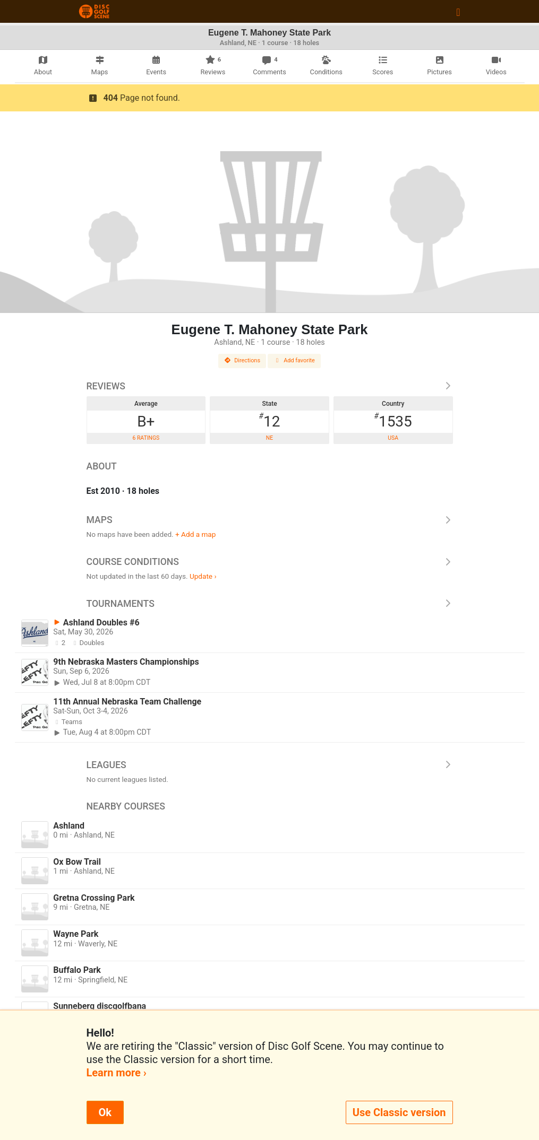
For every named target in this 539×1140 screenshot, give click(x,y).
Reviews (270, 386)
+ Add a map (195, 534)
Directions (242, 360)
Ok (105, 1112)
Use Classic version (399, 1112)
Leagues (270, 765)
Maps (270, 520)
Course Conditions (270, 561)
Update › (203, 576)
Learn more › (117, 1072)
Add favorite (294, 360)
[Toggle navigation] (458, 12)
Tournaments (270, 603)
